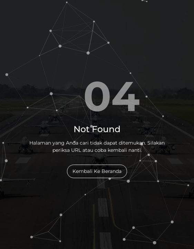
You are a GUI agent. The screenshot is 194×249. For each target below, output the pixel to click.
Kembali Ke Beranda (97, 171)
